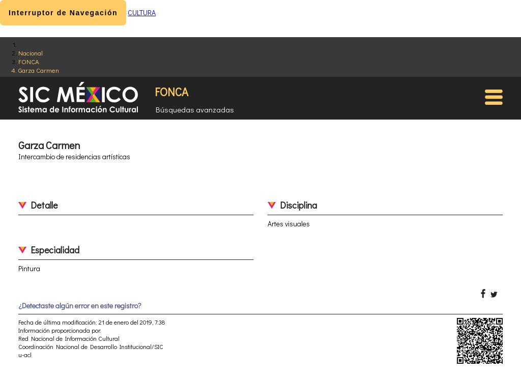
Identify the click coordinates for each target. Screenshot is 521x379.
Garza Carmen (38, 70)
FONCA (28, 61)
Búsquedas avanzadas (195, 109)
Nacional (30, 52)
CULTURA (142, 12)
